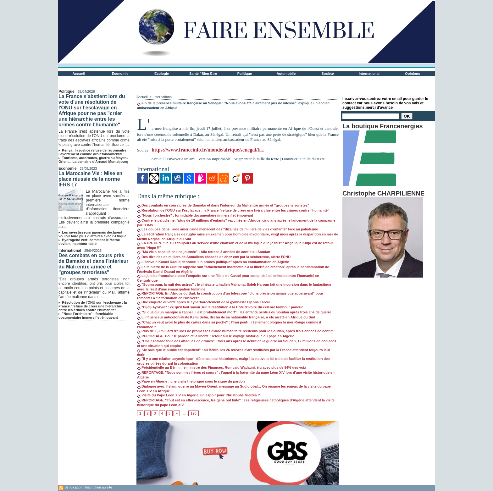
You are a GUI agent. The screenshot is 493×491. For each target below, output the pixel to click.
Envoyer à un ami (181, 159)
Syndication (73, 487)
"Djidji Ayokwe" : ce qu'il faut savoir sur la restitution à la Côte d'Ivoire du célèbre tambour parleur (219, 307)
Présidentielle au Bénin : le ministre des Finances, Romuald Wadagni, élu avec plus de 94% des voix (221, 367)
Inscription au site (98, 487)
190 (193, 413)
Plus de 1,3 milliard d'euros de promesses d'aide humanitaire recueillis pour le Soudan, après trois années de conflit (235, 331)
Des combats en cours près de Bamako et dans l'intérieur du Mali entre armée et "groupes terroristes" (93, 264)
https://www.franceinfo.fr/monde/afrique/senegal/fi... (208, 149)
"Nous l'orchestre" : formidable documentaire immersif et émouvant (88, 315)
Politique (244, 73)
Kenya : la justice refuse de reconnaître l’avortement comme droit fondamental (92, 152)
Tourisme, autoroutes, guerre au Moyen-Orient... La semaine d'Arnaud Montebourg (93, 159)
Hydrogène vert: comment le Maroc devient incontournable (89, 242)
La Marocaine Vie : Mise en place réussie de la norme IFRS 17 (90, 179)
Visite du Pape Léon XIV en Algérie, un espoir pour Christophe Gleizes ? (198, 395)
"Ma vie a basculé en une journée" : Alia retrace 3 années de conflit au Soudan (203, 252)
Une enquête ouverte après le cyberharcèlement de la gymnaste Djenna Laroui (203, 302)
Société (327, 73)
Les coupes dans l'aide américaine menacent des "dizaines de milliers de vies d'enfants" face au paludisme (227, 229)
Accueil (78, 73)
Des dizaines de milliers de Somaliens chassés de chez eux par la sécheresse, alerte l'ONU (214, 257)
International (369, 73)
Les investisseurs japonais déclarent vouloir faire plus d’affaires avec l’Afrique (92, 234)
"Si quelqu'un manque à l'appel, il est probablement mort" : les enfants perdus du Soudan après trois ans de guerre (234, 312)
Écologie (161, 73)
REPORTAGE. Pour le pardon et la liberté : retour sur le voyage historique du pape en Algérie (215, 336)
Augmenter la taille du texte (256, 159)
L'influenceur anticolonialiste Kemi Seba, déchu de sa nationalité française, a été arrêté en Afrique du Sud (226, 317)
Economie (120, 73)
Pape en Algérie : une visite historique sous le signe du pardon (191, 381)
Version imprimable (214, 159)
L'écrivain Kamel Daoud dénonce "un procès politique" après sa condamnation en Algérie (213, 262)
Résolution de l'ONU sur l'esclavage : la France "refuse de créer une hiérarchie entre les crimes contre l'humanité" (92, 306)
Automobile (286, 73)
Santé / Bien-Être (203, 73)
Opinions (412, 73)
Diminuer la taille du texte (303, 159)
